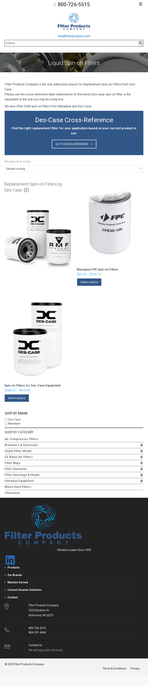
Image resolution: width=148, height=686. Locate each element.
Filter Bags (74, 463)
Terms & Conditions (114, 668)
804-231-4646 (37, 632)
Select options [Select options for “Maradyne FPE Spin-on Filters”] (89, 282)
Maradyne (14, 423)
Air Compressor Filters (21, 439)
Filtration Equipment (74, 481)
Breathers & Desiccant (74, 445)
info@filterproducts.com (74, 36)
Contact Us (35, 645)
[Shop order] (74, 169)
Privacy (135, 668)
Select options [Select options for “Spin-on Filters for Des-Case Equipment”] (16, 398)
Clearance (12, 493)
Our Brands (15, 575)
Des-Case (14, 419)
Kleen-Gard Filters (18, 487)
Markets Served (18, 582)
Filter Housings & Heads (74, 475)
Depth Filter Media (74, 451)
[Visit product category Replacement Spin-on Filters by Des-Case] (37, 230)
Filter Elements (74, 469)
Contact (13, 597)
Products (14, 567)
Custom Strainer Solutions (25, 589)
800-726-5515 (74, 4)
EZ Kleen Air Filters (74, 457)
